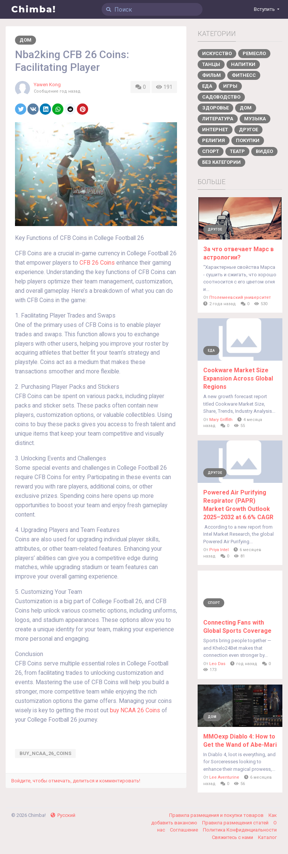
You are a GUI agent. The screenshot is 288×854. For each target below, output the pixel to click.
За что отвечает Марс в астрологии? (238, 253)
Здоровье (215, 108)
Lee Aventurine (224, 777)
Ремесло (254, 53)
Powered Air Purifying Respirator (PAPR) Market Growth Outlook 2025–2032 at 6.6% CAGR (238, 505)
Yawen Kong (47, 84)
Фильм (211, 75)
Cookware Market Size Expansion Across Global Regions (238, 378)
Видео (264, 151)
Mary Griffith (220, 419)
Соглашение (184, 830)
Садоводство (221, 97)
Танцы (211, 64)
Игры (230, 86)
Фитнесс (244, 75)
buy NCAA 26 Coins (135, 710)
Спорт (210, 151)
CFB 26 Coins (97, 262)
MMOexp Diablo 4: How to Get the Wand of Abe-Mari (240, 740)
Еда (207, 86)
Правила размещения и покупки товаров (217, 815)
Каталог (267, 837)
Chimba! (33, 9)
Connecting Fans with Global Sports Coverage (237, 626)
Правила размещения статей (236, 823)
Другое (248, 129)
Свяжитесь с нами (233, 837)
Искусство (217, 53)
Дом (26, 40)
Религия (213, 140)
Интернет (215, 129)
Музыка (255, 118)
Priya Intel (219, 549)
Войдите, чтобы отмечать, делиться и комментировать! (75, 781)
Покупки (248, 140)
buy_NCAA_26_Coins (45, 753)
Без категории (221, 162)
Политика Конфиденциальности (240, 830)
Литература (217, 118)
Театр (237, 151)
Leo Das (217, 663)
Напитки (243, 64)
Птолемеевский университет (240, 297)
